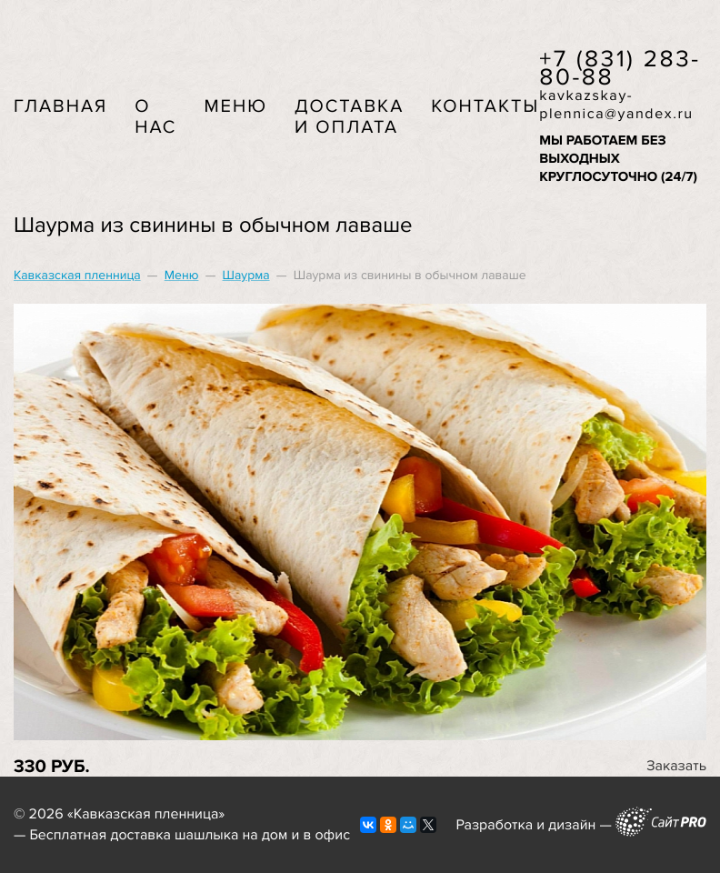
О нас (155, 116)
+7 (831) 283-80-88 (620, 68)
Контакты (485, 106)
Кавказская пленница (77, 276)
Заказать (676, 766)
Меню (235, 106)
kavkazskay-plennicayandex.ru (616, 104)
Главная (60, 106)
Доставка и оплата (349, 116)
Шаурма (246, 276)
